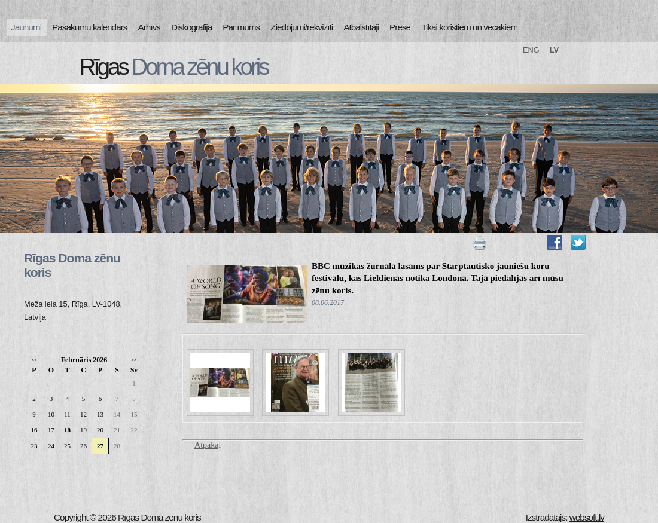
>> (133, 360)
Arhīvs (149, 27)
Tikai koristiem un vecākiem (469, 27)
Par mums (241, 27)
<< (33, 360)
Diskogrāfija (191, 27)
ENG (531, 49)
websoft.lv (586, 517)
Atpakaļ (207, 445)
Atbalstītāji (361, 27)
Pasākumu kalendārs (89, 27)
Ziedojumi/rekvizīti (301, 27)
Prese (399, 27)
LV (554, 49)
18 (67, 429)
